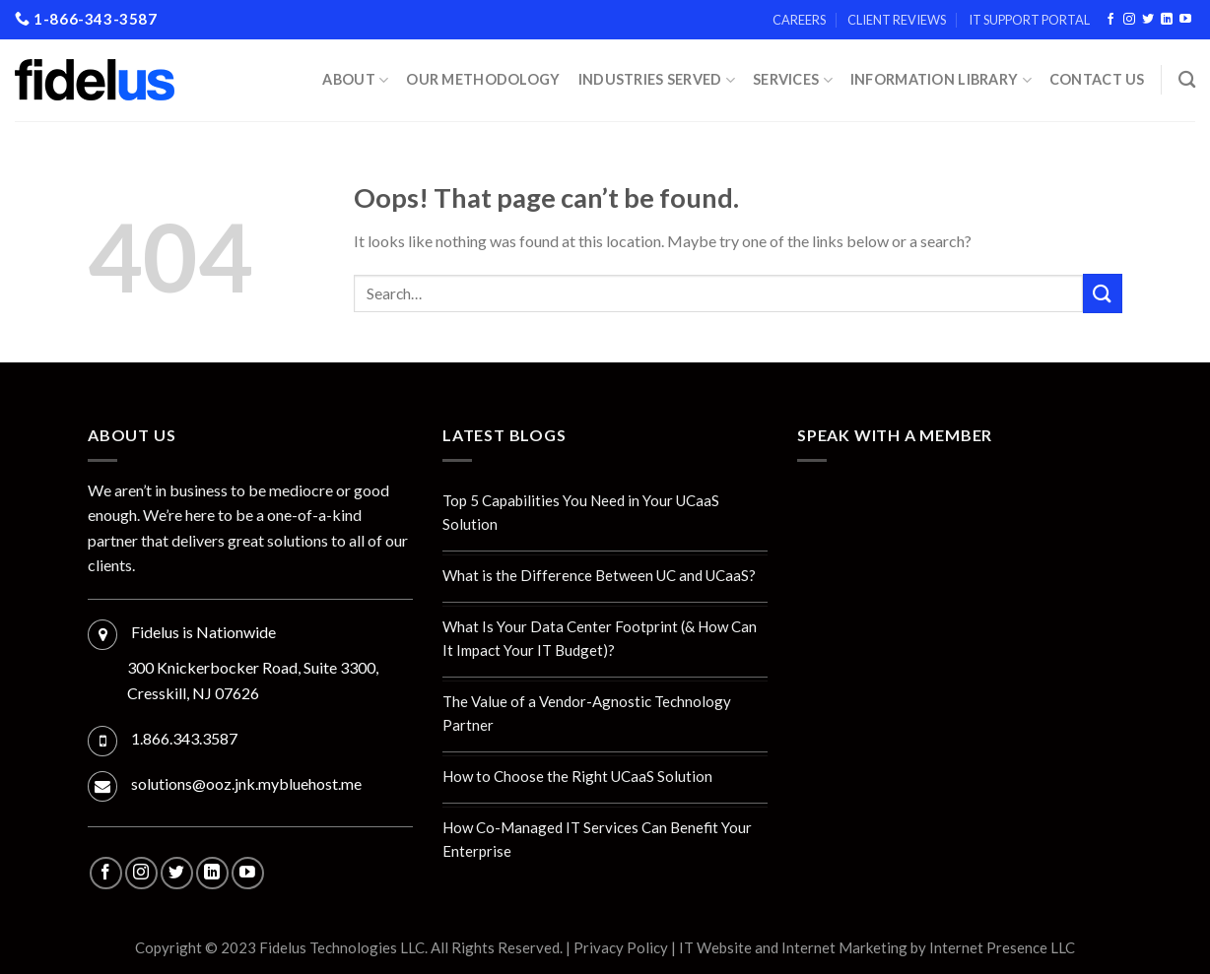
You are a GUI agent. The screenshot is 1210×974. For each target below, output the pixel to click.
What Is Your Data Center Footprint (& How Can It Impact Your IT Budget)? (599, 638)
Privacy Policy (620, 947)
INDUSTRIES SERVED (656, 80)
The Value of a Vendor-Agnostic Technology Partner (586, 713)
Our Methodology (483, 79)
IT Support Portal (1029, 20)
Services (793, 80)
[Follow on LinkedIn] (1167, 20)
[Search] (1186, 80)
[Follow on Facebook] (1110, 20)
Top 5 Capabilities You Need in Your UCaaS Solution (580, 512)
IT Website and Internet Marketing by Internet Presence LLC (877, 947)
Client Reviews (896, 20)
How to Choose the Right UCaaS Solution (577, 776)
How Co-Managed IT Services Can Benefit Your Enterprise (597, 839)
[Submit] (1102, 293)
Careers (799, 20)
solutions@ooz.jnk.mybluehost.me (246, 783)
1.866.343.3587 (184, 738)
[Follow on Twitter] (1148, 20)
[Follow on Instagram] (1129, 20)
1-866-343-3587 (86, 19)
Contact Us (1097, 79)
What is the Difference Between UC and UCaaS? (599, 575)
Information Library (941, 80)
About (355, 80)
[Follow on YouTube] (1185, 20)
